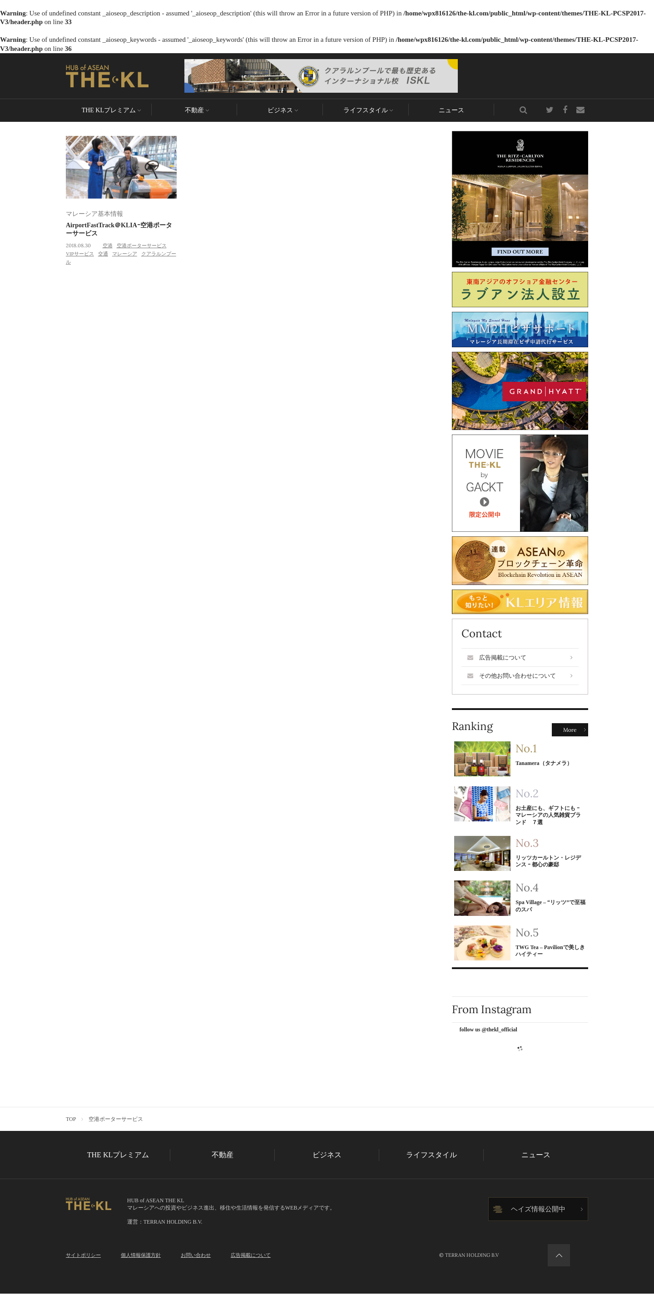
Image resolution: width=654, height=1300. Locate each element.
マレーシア (124, 253)
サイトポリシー (83, 1261)
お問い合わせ (196, 1261)
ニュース (451, 110)
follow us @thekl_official (488, 1036)
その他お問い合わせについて (520, 675)
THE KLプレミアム (109, 110)
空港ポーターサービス (142, 245)
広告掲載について (520, 657)
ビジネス (280, 110)
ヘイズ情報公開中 (538, 1215)
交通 (103, 253)
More (570, 729)
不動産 (194, 110)
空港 (108, 245)
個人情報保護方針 (141, 1261)
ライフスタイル (365, 110)
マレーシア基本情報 (94, 213)
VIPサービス (80, 253)
